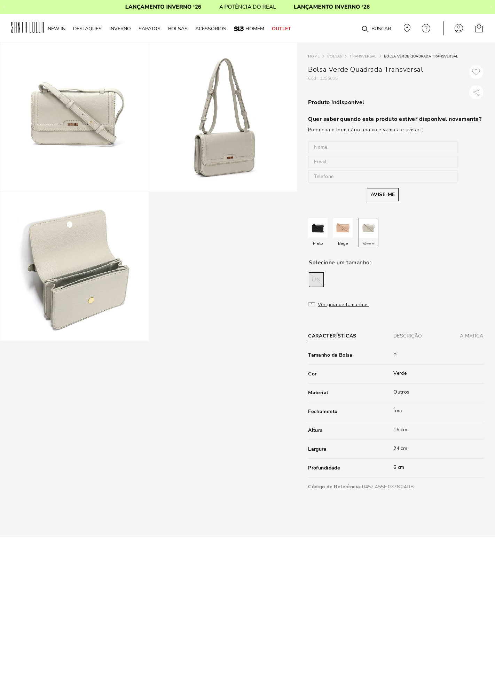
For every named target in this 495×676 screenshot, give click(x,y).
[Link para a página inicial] (314, 56)
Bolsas (334, 56)
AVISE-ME (383, 194)
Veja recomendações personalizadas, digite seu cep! (406, 28)
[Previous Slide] (4, 7)
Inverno (120, 28)
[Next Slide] (491, 7)
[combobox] (348, 28)
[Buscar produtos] (365, 29)
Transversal (362, 56)
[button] (316, 279)
